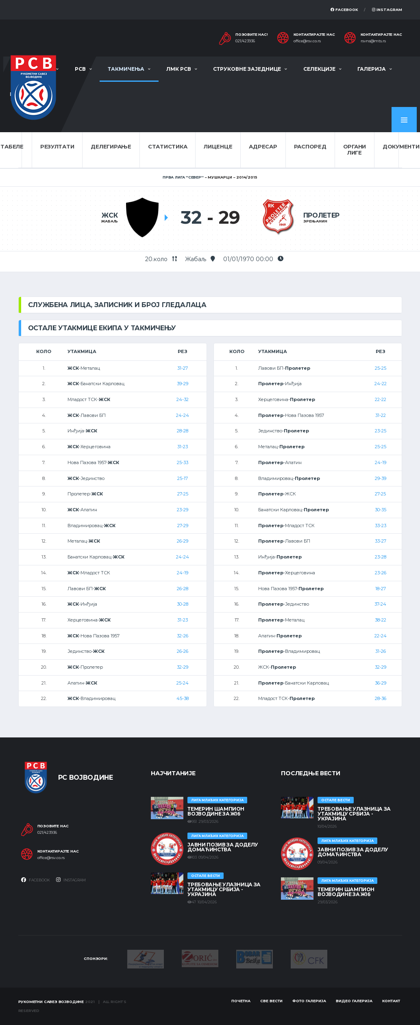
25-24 (182, 683)
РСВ (80, 69)
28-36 (380, 698)
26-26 (182, 651)
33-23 (380, 525)
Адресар (263, 146)
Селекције (319, 69)
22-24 (380, 636)
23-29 (182, 509)
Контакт (391, 1001)
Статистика (167, 146)
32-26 (182, 636)
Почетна (240, 1001)
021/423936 (245, 41)
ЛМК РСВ (178, 69)
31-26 (380, 651)
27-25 (182, 494)
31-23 (182, 446)
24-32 (182, 399)
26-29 (182, 541)
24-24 (182, 415)
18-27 (380, 588)
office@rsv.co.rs (307, 41)
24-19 (182, 573)
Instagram (387, 9)
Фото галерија (309, 1001)
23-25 (380, 431)
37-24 (380, 604)
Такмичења (126, 69)
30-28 (182, 604)
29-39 (380, 478)
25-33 (182, 462)
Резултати (57, 146)
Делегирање (111, 146)
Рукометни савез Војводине (51, 1001)
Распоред (310, 146)
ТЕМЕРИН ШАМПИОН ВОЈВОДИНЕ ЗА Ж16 (215, 811)
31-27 (182, 368)
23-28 (380, 557)
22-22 (380, 399)
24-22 (380, 383)
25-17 (182, 478)
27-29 (182, 525)
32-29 (182, 667)
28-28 (182, 431)
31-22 (380, 415)
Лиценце (218, 146)
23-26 (380, 573)
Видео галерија (354, 1001)
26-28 (182, 588)
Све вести (271, 1001)
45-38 (182, 698)
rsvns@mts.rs (373, 41)
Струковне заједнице (247, 69)
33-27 (380, 541)
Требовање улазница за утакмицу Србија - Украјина (223, 889)
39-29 (182, 383)
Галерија (371, 69)
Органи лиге (354, 149)
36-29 (380, 683)
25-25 (380, 368)
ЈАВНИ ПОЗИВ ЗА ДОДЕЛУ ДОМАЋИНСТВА (222, 847)
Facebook (344, 9)
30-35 (380, 509)
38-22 (380, 620)
